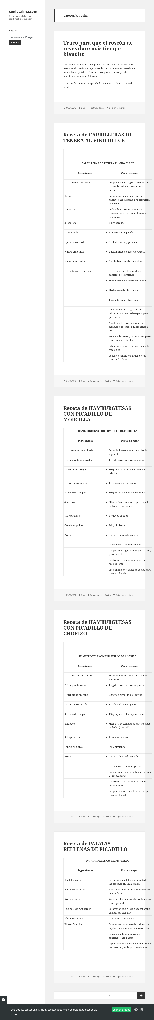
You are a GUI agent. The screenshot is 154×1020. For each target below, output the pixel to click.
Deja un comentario (118, 107)
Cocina (108, 381)
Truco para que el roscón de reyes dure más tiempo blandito (98, 48)
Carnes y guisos (97, 381)
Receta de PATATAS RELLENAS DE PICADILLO (95, 846)
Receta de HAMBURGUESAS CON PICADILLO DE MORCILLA (97, 414)
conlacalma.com (23, 11)
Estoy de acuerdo (121, 1009)
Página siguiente (141, 995)
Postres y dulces (97, 107)
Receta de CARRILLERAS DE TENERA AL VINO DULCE (97, 137)
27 (109, 994)
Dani (83, 107)
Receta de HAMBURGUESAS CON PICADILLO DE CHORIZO (97, 628)
